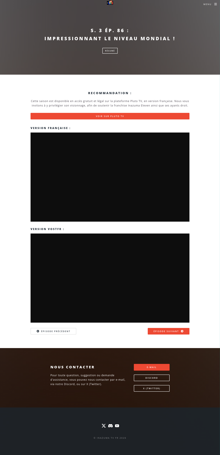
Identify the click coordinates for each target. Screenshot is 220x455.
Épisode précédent (53, 331)
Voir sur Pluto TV (110, 116)
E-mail (152, 367)
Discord (151, 377)
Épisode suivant (169, 331)
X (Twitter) (151, 388)
